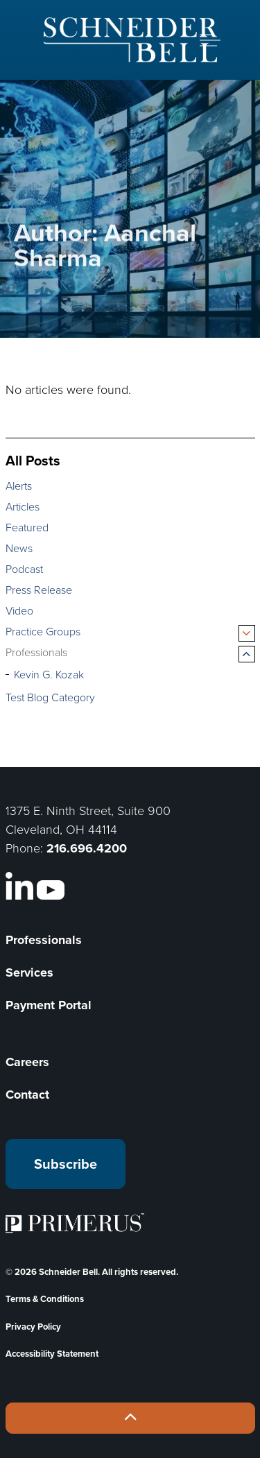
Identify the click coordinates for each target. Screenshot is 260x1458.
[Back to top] (130, 1418)
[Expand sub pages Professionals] (247, 654)
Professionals (36, 652)
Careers (27, 1062)
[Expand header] (210, 40)
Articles (23, 507)
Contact (27, 1095)
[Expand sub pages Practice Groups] (247, 633)
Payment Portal (49, 1005)
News (19, 548)
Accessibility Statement (52, 1353)
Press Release (39, 590)
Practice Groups (43, 632)
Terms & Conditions (45, 1298)
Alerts (19, 486)
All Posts (33, 460)
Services (29, 972)
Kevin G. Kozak (49, 675)
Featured (27, 527)
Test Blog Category (50, 697)
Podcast (24, 569)
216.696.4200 (86, 848)
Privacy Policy (33, 1326)
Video (19, 611)
